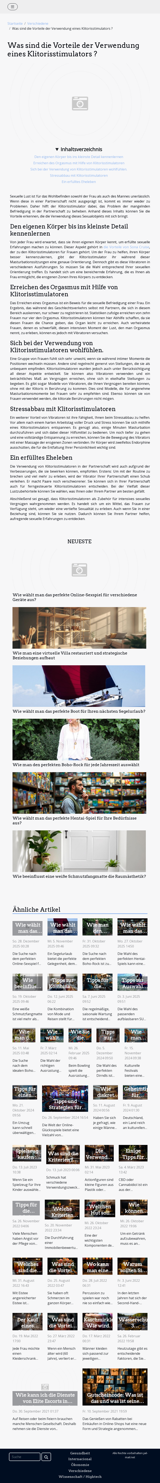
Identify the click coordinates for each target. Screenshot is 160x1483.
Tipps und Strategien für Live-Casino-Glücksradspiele (65, 1110)
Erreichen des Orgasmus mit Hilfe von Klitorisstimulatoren (78, 163)
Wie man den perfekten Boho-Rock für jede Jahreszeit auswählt (75, 764)
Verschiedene (37, 23)
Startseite (15, 23)
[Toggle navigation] (13, 6)
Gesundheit (80, 1453)
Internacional (80, 1459)
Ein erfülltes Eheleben (79, 181)
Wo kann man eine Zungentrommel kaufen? (103, 1273)
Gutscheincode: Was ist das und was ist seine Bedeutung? (115, 1401)
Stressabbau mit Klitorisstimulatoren (79, 175)
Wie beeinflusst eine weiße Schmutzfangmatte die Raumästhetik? (79, 876)
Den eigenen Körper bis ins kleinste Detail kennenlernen (78, 156)
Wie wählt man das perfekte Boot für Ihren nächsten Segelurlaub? (78, 711)
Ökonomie (80, 1465)
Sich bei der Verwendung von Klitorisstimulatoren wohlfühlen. (78, 169)
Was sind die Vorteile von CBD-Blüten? (62, 1273)
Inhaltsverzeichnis (81, 149)
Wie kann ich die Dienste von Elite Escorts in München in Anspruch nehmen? (45, 1404)
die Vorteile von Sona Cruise (126, 247)
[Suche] (24, 1457)
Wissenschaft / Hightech (80, 1477)
